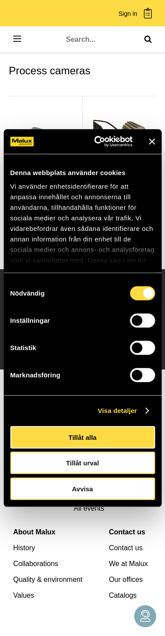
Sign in (127, 14)
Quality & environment (47, 579)
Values (23, 595)
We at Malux (128, 563)
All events (88, 508)
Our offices (126, 579)
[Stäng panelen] (152, 142)
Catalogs (122, 595)
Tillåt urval (82, 463)
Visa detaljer (117, 410)
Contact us (127, 532)
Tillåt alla (83, 437)
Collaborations (35, 563)
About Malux (34, 532)
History (24, 548)
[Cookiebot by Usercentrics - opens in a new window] (98, 141)
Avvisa (82, 488)
